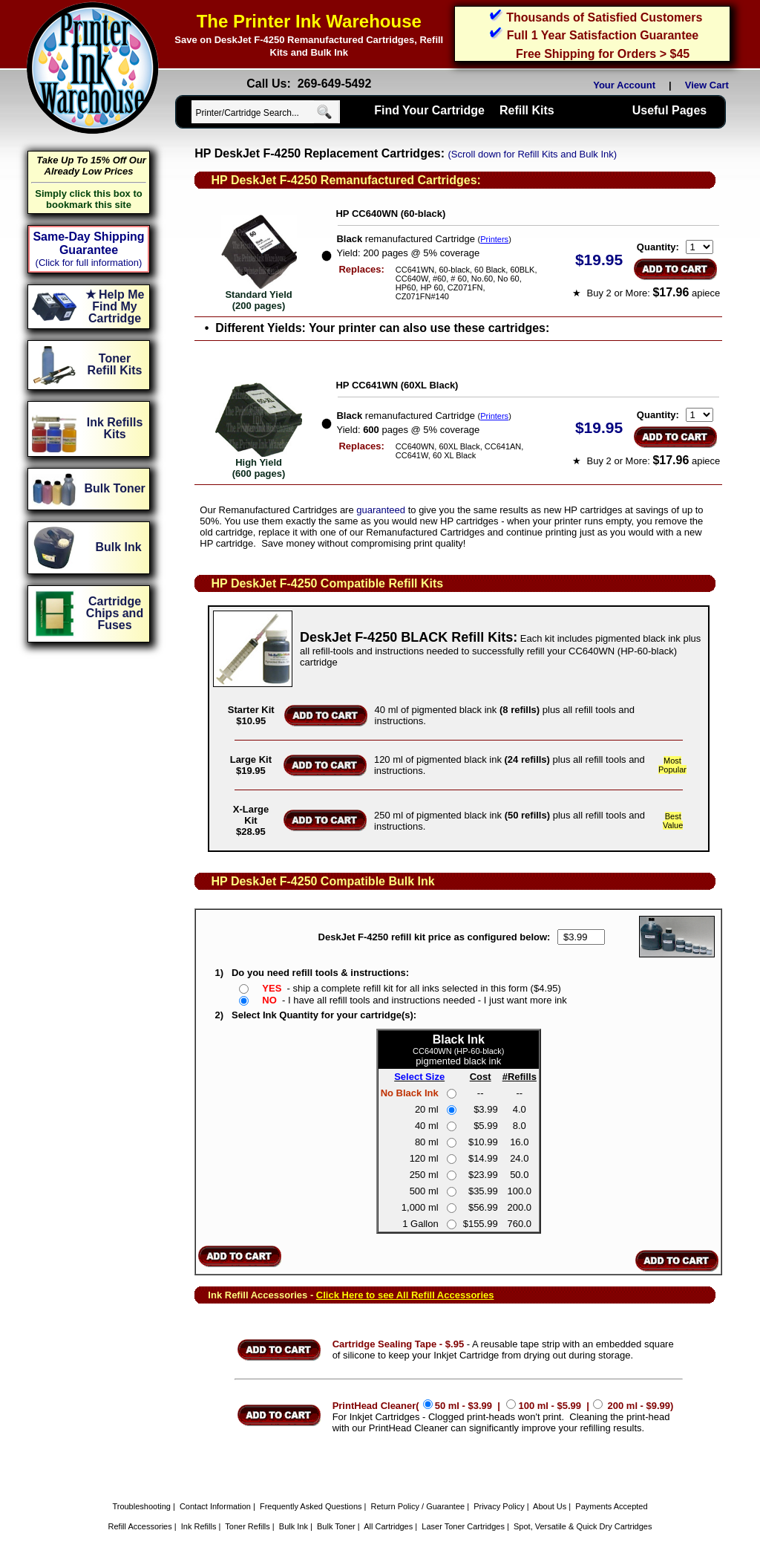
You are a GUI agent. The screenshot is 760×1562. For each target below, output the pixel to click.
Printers (494, 239)
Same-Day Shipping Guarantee (88, 243)
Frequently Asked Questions (311, 1506)
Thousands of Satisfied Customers (604, 17)
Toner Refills (247, 1526)
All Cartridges (388, 1526)
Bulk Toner (336, 1526)
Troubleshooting (141, 1506)
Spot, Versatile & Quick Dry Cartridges (583, 1526)
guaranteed (380, 509)
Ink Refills (199, 1526)
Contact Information (215, 1506)
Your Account (624, 85)
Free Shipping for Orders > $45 (602, 54)
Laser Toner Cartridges (463, 1526)
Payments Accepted (611, 1506)
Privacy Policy (499, 1506)
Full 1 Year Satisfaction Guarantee (602, 35)
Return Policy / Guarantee (418, 1506)
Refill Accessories (140, 1526)
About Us (549, 1506)
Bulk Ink (293, 1526)
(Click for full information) (89, 262)
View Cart (709, 85)
